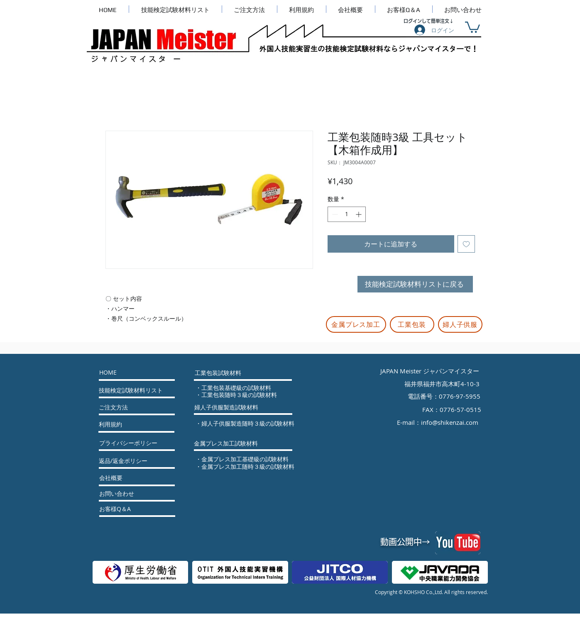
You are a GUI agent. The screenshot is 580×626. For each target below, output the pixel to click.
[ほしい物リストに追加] (466, 244)
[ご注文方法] (126, 407)
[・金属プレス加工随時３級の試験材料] (251, 466)
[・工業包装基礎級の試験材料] (244, 388)
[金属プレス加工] (356, 324)
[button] (472, 26)
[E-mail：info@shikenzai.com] (438, 422)
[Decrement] (334, 214)
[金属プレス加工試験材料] (226, 443)
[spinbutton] (346, 214)
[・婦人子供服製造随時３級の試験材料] (254, 423)
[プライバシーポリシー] (128, 443)
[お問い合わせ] (121, 493)
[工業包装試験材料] (218, 373)
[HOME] (131, 372)
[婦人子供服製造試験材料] (226, 407)
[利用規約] (121, 424)
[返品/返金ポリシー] (128, 461)
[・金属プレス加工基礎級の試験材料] (251, 459)
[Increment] (359, 214)
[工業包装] (412, 324)
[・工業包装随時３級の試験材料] (244, 395)
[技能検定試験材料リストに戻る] (415, 284)
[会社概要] (121, 478)
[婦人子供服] (460, 324)
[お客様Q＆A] (121, 509)
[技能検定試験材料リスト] (131, 390)
